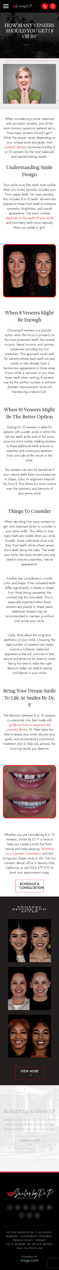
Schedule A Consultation (32, 886)
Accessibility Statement (36, 1236)
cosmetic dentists (15, 147)
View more (29, 1071)
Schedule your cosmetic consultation (30, 851)
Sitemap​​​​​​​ (41, 1240)
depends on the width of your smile (29, 218)
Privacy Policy (23, 1240)
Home (28, 44)
